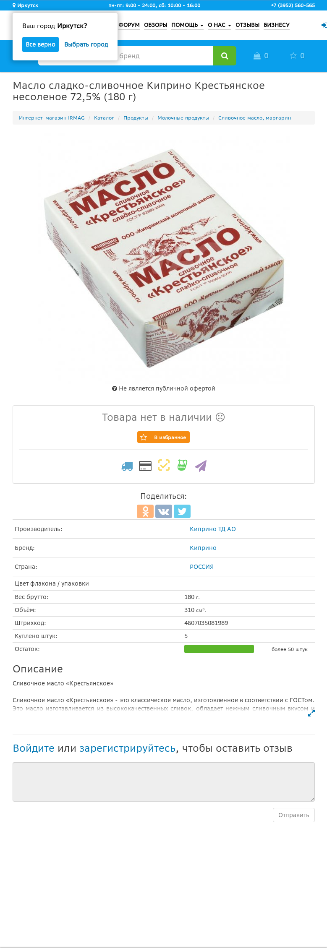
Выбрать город (86, 44)
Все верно (40, 44)
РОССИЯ (202, 566)
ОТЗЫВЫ (247, 25)
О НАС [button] (219, 25)
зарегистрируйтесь (127, 748)
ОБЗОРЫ (155, 25)
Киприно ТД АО (213, 529)
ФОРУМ (129, 25)
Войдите (34, 748)
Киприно (203, 548)
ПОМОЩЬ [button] (187, 25)
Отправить (293, 815)
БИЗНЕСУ (277, 25)
